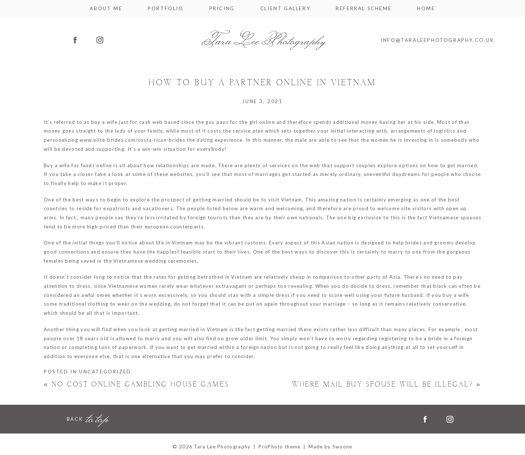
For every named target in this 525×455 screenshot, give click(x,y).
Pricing (222, 8)
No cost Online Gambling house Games (136, 384)
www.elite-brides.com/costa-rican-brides (132, 140)
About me (106, 8)
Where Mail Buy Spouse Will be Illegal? (386, 384)
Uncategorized (105, 371)
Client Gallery (285, 8)
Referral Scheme (364, 8)
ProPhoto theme (279, 447)
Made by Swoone (330, 447)
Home (426, 8)
